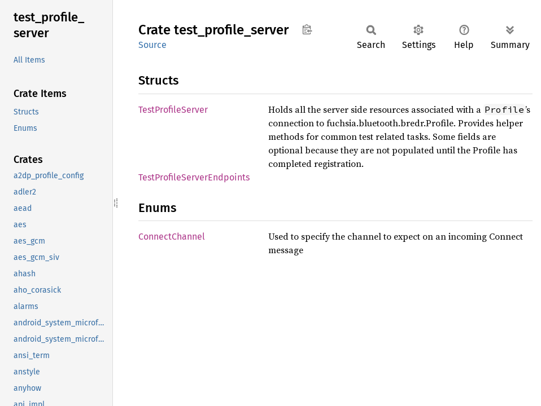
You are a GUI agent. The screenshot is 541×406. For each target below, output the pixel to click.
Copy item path (307, 29)
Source (152, 44)
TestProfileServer (173, 109)
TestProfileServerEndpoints (194, 177)
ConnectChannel (171, 236)
